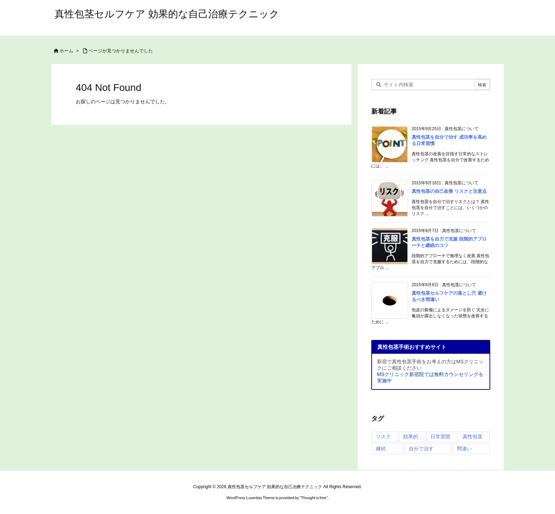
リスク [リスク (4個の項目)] (383, 436)
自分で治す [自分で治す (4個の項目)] (421, 448)
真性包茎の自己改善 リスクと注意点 (449, 191)
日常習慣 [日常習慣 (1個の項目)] (440, 436)
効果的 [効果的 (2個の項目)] (410, 436)
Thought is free (313, 498)
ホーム (66, 50)
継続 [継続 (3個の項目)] (381, 448)
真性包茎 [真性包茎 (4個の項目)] (472, 436)
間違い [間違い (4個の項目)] (464, 448)
